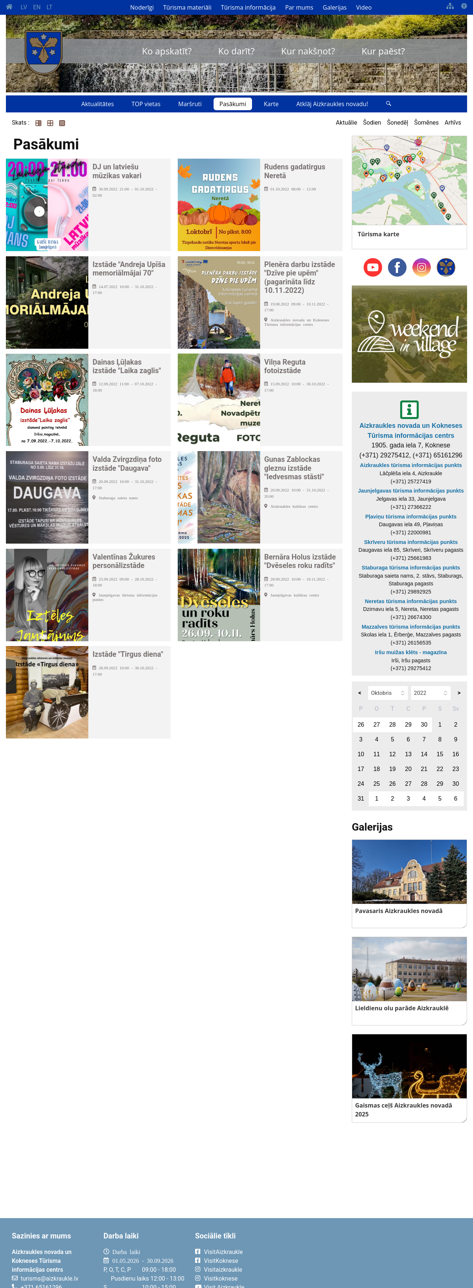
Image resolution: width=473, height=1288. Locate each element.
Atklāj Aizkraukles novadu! (332, 104)
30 (424, 724)
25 (376, 784)
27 (376, 724)
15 (440, 754)
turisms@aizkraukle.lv (49, 1278)
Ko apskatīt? (166, 51)
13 (408, 754)
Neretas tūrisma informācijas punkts (411, 601)
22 (440, 769)
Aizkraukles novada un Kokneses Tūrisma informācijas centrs (411, 430)
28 (392, 724)
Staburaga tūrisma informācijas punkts (411, 568)
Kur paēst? (383, 51)
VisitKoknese (221, 1260)
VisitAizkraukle (223, 1251)
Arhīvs (453, 122)
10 (361, 754)
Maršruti (190, 104)
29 (408, 724)
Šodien (372, 122)
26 (361, 724)
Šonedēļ (397, 122)
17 (361, 769)
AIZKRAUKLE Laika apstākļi (374, 1257)
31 (361, 798)
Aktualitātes (97, 104)
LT (49, 7)
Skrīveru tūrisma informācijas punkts (411, 542)
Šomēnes (426, 122)
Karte (271, 104)
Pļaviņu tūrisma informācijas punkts (410, 517)
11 (376, 754)
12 (392, 754)
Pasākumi (233, 104)
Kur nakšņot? (308, 51)
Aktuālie (346, 122)
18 (376, 769)
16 (455, 754)
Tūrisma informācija (248, 7)
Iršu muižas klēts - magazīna (411, 652)
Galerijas (335, 7)
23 (455, 769)
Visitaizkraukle (223, 1269)
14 (424, 754)
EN (37, 7)
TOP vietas (146, 104)
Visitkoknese (221, 1278)
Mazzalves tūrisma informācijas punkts (411, 627)
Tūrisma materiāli (187, 7)
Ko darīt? (236, 51)
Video (364, 7)
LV (24, 7)
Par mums (299, 7)
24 (361, 784)
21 (424, 769)
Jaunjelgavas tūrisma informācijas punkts (411, 491)
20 (408, 769)
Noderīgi (142, 7)
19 (392, 769)
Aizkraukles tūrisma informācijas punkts (411, 465)
